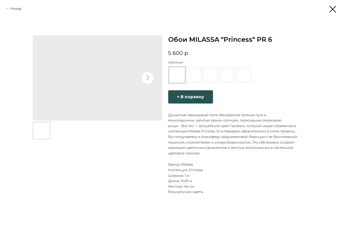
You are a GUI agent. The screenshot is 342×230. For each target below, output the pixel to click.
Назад (15, 8)
